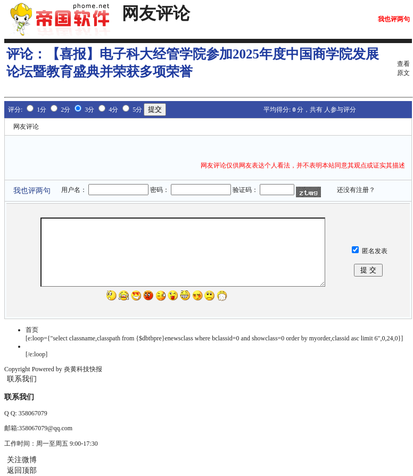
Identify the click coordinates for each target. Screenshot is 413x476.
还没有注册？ (356, 190)
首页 (32, 329)
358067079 (33, 413)
